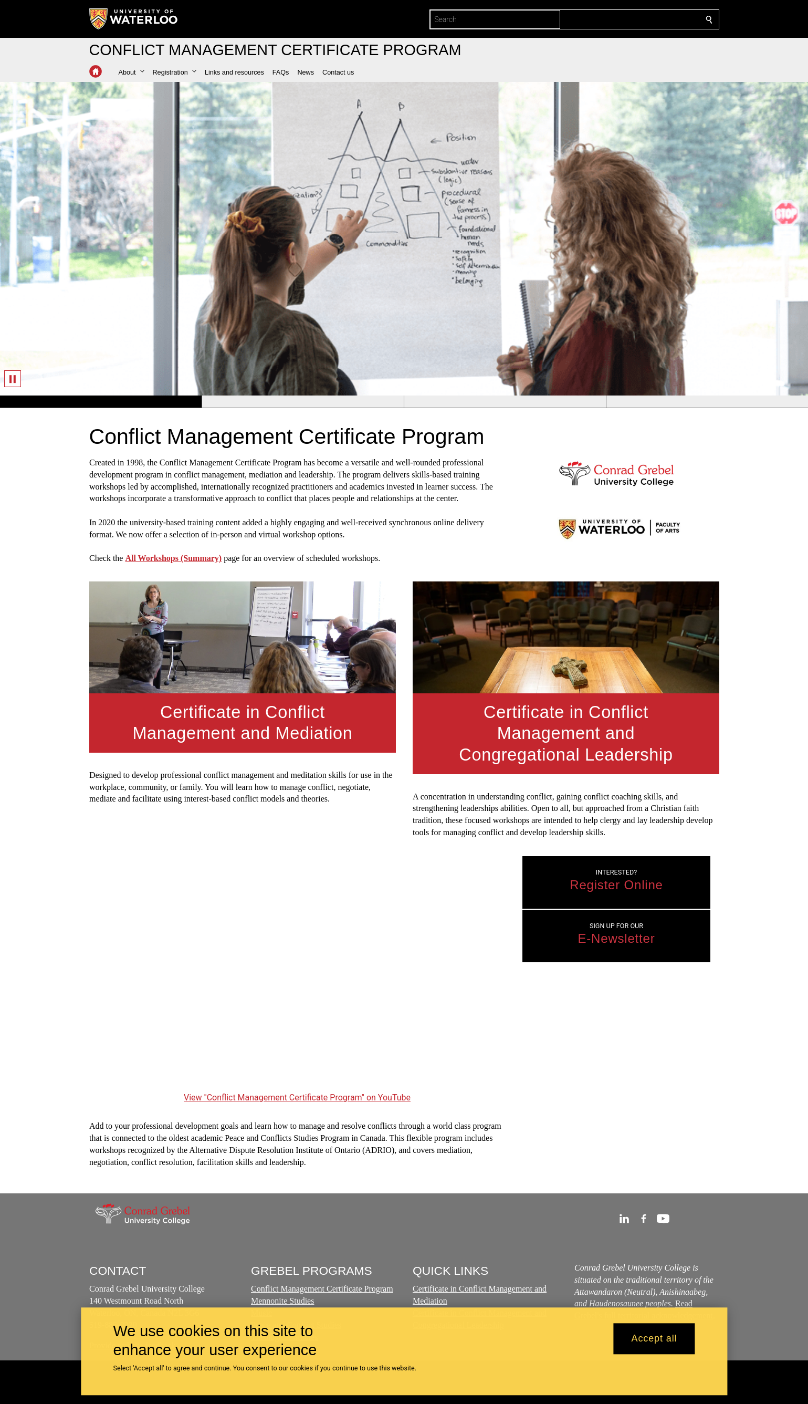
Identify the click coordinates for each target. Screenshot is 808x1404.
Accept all (654, 1339)
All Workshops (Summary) (173, 558)
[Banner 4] (707, 402)
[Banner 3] (505, 402)
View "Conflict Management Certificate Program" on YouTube (297, 1097)
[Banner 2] (303, 402)
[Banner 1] (101, 402)
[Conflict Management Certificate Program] (297, 973)
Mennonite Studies (282, 1300)
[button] (131, 72)
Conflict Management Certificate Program (322, 1289)
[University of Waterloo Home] (134, 18)
